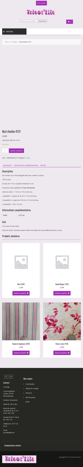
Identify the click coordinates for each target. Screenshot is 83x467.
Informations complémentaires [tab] (26, 165)
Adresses (29, 393)
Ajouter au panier (16, 151)
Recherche (42, 21)
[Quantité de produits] (5, 150)
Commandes (30, 384)
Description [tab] (7, 165)
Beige (28, 158)
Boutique (8, 31)
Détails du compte (32, 388)
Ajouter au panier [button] (20, 293)
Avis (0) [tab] (43, 165)
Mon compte (41, 3)
